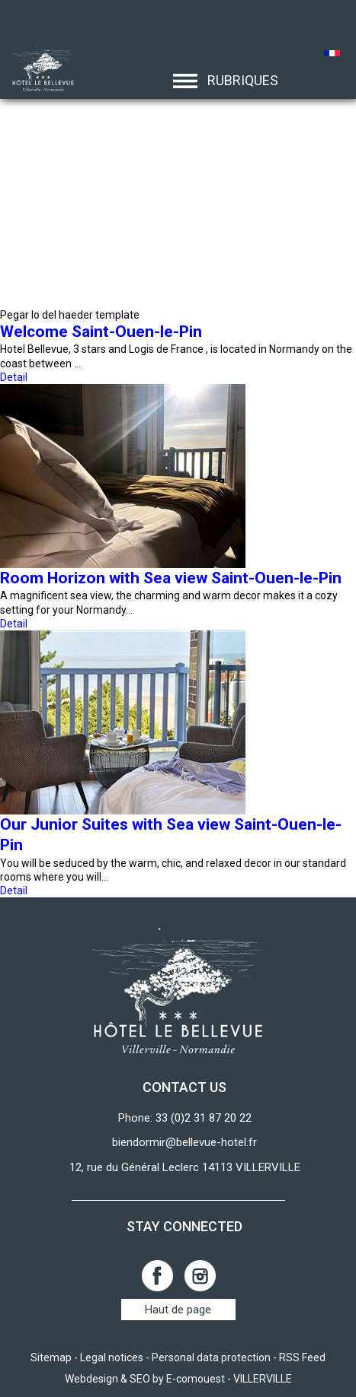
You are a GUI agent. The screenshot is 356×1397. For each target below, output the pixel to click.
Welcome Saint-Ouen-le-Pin (101, 331)
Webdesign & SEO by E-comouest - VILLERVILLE (178, 1379)
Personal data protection (211, 1357)
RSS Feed (302, 1357)
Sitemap (51, 1357)
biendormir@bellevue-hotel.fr (184, 1142)
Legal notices (111, 1357)
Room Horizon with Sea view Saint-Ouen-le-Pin (171, 578)
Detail (13, 377)
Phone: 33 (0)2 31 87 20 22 (185, 1118)
